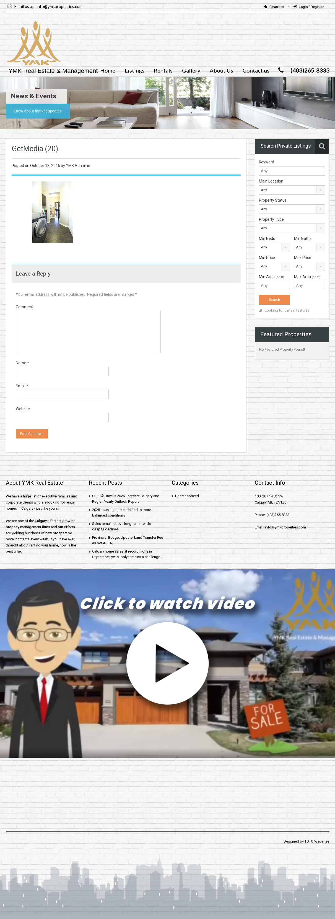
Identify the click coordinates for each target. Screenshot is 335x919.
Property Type (271, 219)
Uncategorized (187, 496)
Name (22, 363)
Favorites (274, 7)
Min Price (267, 257)
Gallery (191, 70)
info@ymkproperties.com (59, 6)
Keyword (266, 162)
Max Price (302, 257)
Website (23, 409)
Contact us (256, 70)
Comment (24, 307)
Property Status (273, 200)
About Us (221, 70)
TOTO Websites (317, 841)
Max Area (307, 276)
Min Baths (302, 238)
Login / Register (309, 7)
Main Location (271, 181)
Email (22, 386)
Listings (134, 70)
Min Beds (267, 238)
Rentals (163, 70)
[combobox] (292, 190)
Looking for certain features (284, 310)
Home (107, 70)
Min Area (271, 276)
